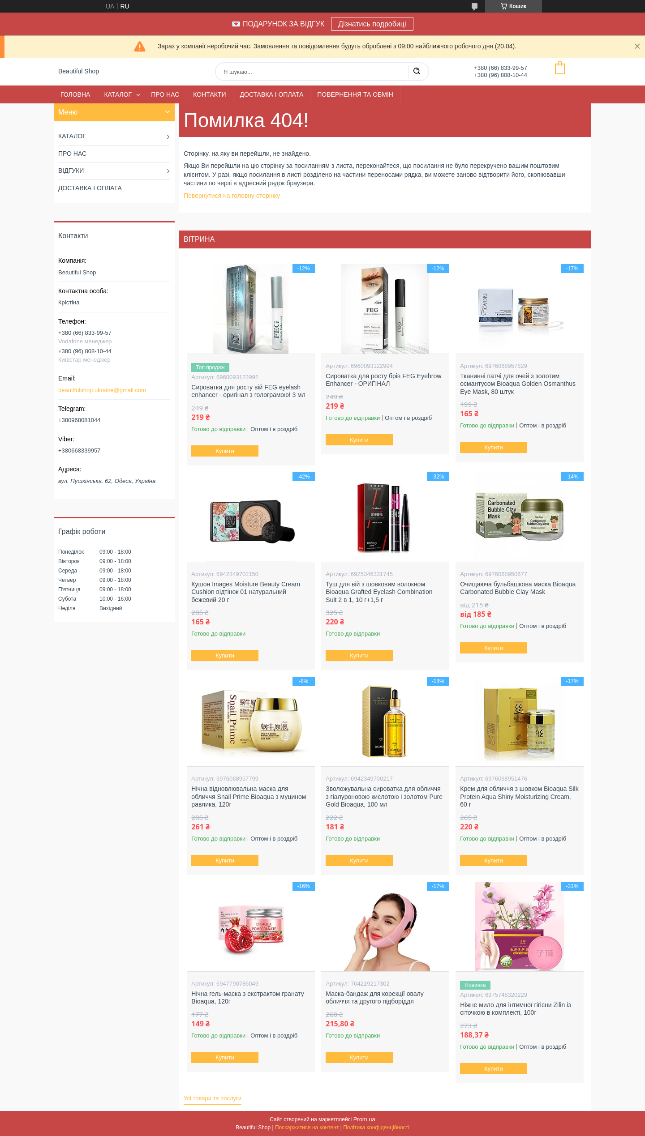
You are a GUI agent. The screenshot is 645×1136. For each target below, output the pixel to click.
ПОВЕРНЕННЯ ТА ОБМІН (355, 94)
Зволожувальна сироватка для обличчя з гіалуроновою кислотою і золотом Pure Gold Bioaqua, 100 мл (384, 796)
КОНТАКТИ (209, 94)
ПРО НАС (165, 94)
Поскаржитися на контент (307, 1127)
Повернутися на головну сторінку (232, 195)
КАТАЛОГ (118, 94)
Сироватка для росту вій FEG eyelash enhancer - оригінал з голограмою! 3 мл (248, 391)
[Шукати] (416, 71)
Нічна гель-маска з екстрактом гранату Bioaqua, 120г (247, 997)
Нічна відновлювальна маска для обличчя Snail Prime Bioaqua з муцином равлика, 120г (248, 796)
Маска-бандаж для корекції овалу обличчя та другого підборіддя (374, 997)
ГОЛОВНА (75, 94)
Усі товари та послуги (212, 1098)
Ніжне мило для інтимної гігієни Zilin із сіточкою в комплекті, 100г (515, 1008)
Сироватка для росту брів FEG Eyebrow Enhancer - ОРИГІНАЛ (383, 380)
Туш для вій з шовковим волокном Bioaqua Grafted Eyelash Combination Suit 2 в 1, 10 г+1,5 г (379, 592)
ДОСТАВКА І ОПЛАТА (272, 94)
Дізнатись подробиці (372, 24)
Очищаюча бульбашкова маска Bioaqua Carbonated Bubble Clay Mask (518, 588)
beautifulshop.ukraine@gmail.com (102, 390)
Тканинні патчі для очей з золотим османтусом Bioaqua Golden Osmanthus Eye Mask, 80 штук (518, 383)
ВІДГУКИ (71, 170)
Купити (225, 451)
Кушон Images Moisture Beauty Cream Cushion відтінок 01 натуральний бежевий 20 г (245, 592)
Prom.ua (364, 1119)
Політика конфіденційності (376, 1127)
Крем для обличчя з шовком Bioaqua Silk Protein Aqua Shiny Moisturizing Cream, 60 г (519, 796)
